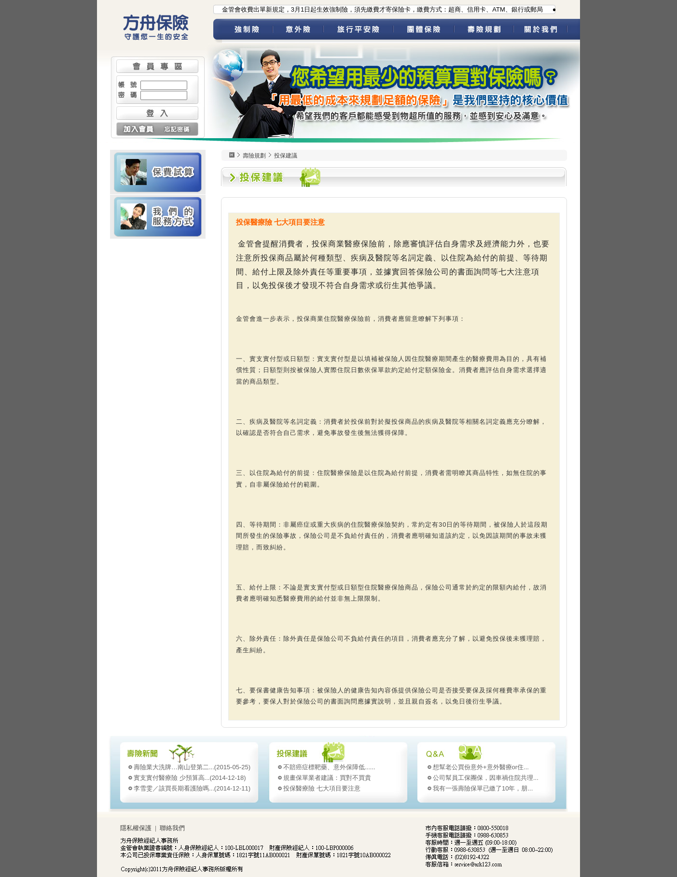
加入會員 (136, 129)
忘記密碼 (177, 129)
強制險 (247, 31)
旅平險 (358, 31)
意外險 (298, 31)
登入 (157, 113)
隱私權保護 (136, 828)
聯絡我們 (172, 828)
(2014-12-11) (192, 788)
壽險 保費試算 (158, 172)
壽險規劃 (483, 31)
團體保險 (423, 31)
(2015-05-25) (192, 767)
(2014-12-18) (190, 777)
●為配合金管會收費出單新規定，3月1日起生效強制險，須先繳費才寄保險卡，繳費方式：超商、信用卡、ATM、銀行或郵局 (374, 9)
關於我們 (546, 31)
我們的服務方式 (158, 216)
